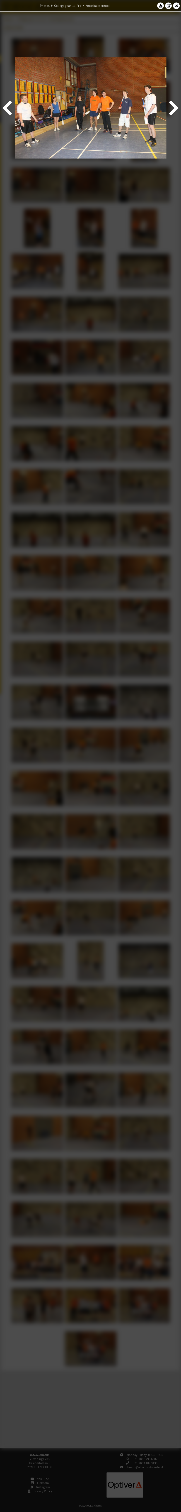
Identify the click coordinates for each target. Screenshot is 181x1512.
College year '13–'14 (67, 6)
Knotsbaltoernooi (97, 6)
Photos (45, 6)
